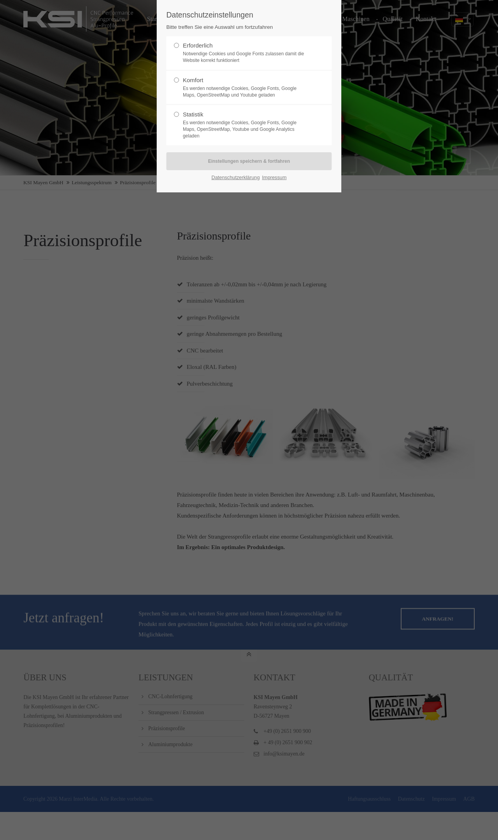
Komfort (246, 88)
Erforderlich (246, 53)
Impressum (274, 177)
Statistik (246, 125)
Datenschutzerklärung (235, 177)
